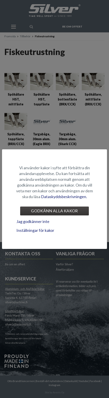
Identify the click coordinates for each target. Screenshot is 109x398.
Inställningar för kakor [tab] (35, 230)
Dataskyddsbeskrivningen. (64, 196)
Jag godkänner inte (32, 221)
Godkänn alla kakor (54, 210)
